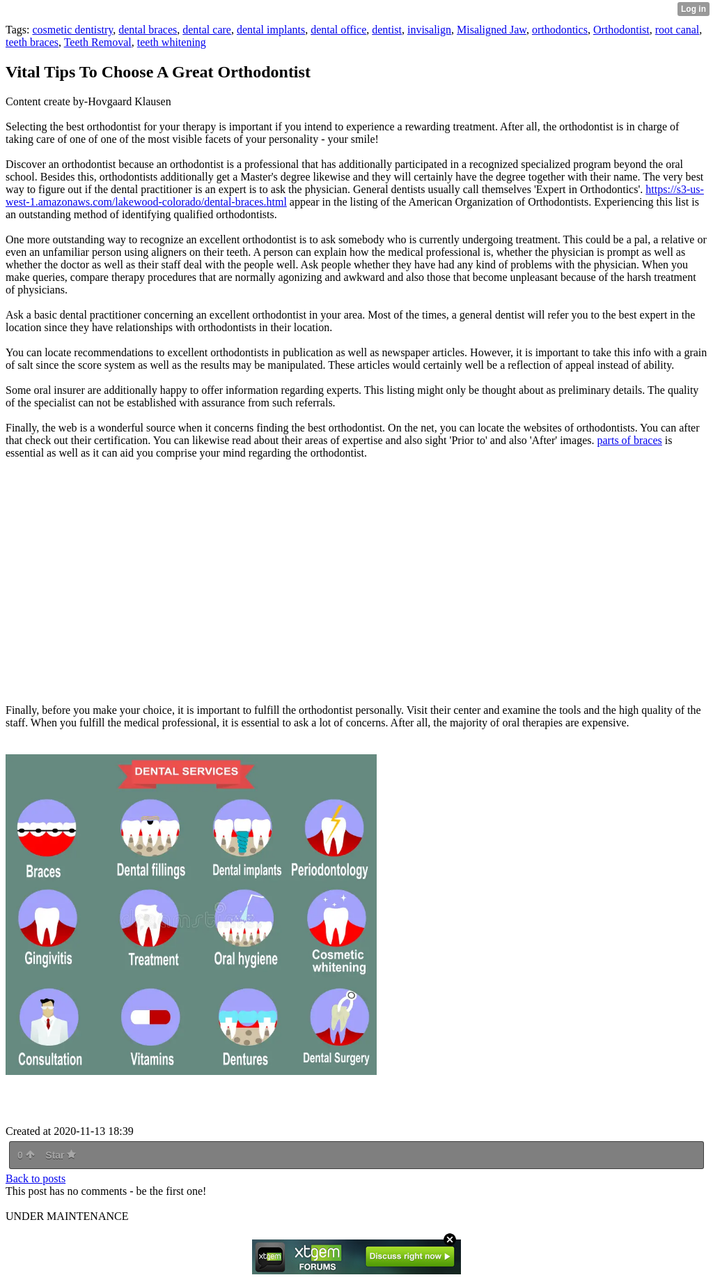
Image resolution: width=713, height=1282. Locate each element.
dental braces (147, 30)
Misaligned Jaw (491, 30)
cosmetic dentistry (72, 30)
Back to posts (35, 1178)
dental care (206, 30)
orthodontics (560, 30)
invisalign (429, 30)
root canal (677, 30)
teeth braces (32, 42)
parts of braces (629, 440)
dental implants (271, 30)
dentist (387, 30)
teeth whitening (171, 42)
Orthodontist (621, 30)
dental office (338, 30)
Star (60, 1155)
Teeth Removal (98, 42)
